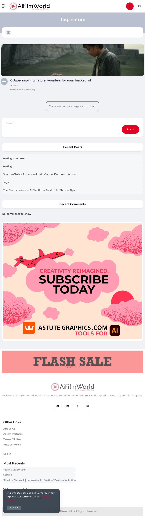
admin (14, 85)
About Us (9, 428)
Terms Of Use (12, 439)
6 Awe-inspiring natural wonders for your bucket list (50, 80)
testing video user (14, 158)
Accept (14, 507)
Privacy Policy (12, 444)
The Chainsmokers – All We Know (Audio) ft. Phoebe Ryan (39, 190)
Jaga (6, 182)
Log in (7, 454)
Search (10, 123)
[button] (5, 6)
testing (7, 166)
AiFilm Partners (13, 434)
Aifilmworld (64, 511)
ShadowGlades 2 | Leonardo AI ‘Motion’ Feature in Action (39, 174)
